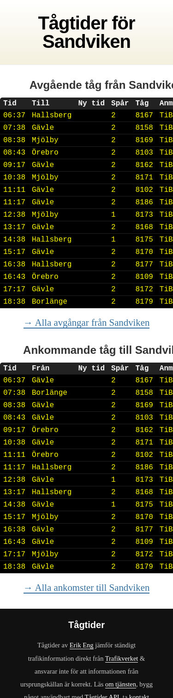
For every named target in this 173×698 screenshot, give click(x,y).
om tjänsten (120, 684)
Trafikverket (121, 658)
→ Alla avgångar (87, 322)
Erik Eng (82, 645)
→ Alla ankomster (87, 587)
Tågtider (72, 23)
